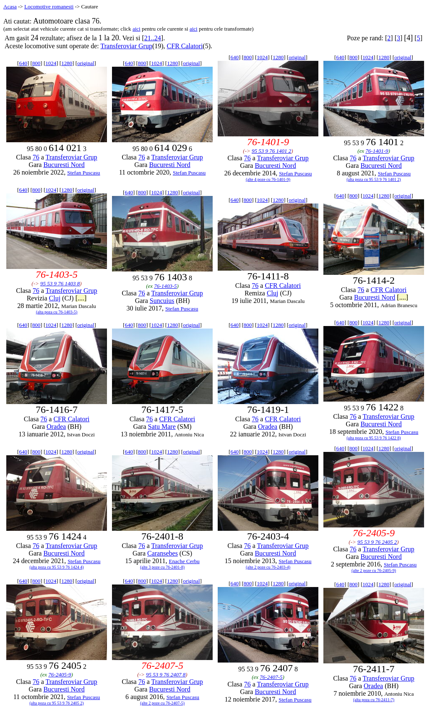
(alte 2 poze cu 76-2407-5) (162, 703)
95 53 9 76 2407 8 (165, 674)
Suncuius (162, 300)
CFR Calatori (185, 46)
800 (36, 63)
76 (36, 157)
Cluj (55, 298)
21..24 (152, 38)
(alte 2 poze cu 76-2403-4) (268, 567)
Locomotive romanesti (48, 6)
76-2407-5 (271, 677)
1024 (50, 63)
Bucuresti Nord (63, 164)
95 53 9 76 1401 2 (271, 151)
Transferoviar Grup (126, 46)
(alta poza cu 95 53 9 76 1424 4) (56, 567)
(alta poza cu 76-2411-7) (373, 699)
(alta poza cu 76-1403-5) (57, 312)
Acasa (10, 6)
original (85, 63)
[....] (81, 298)
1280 (66, 63)
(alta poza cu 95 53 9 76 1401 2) (373, 179)
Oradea (56, 426)
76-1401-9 (376, 151)
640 (23, 63)
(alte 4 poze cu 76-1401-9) (268, 179)
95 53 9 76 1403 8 (60, 283)
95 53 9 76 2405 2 (377, 542)
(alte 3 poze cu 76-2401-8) (162, 567)
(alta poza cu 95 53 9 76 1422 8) (373, 438)
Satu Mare (162, 426)
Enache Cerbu (184, 561)
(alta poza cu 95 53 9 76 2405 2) (56, 703)
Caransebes (162, 553)
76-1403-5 (165, 286)
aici (137, 29)
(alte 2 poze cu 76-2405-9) (373, 570)
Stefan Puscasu (83, 173)
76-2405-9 (59, 674)
